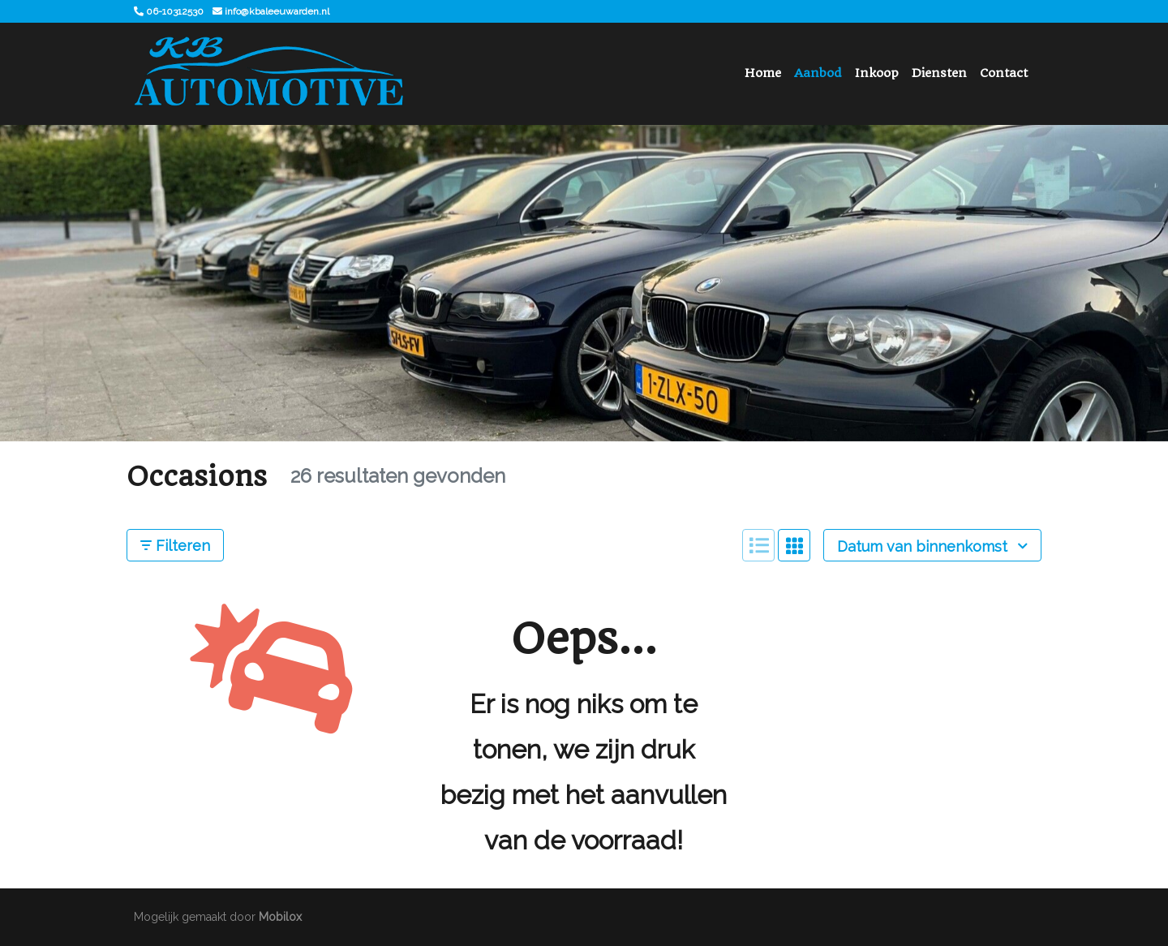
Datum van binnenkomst (932, 546)
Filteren (175, 545)
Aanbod (818, 73)
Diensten (939, 73)
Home (763, 73)
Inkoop (877, 73)
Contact (1004, 73)
